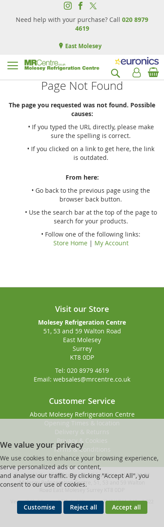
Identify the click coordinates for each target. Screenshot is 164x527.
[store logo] (62, 65)
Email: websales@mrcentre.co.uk (82, 379)
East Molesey (82, 46)
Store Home (70, 243)
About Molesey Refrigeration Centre (82, 414)
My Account (111, 243)
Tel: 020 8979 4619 (82, 370)
